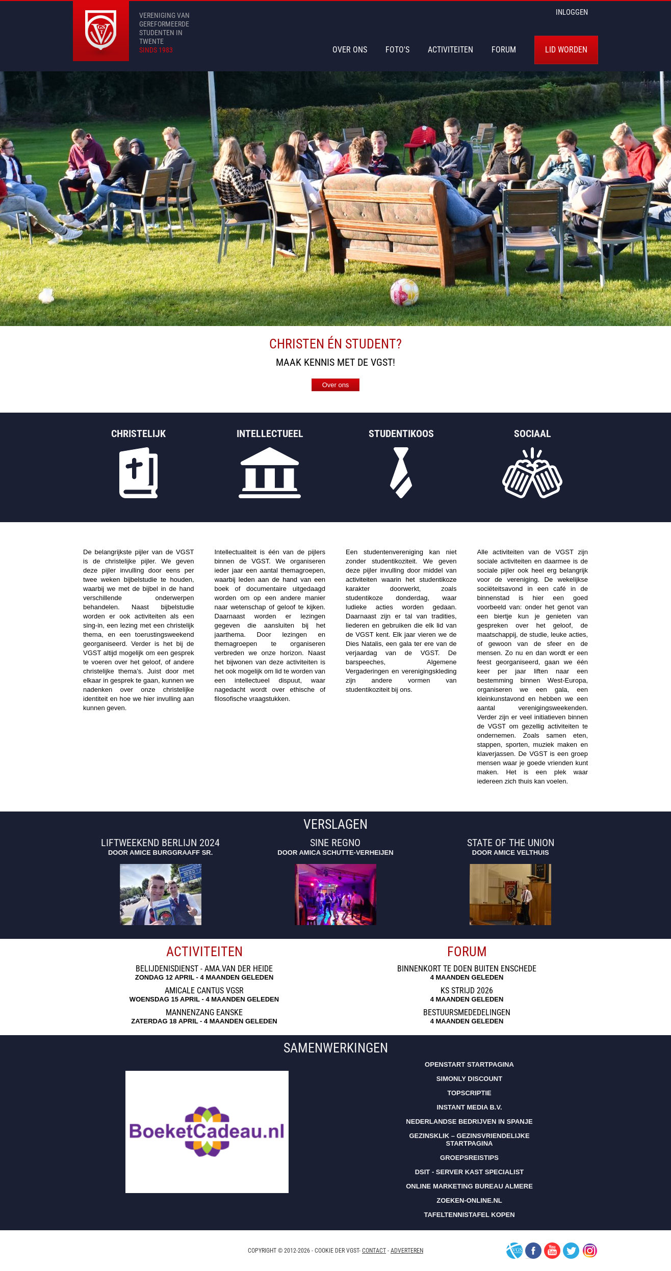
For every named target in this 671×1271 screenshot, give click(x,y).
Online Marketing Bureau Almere (469, 1186)
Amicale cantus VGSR (204, 990)
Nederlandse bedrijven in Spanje (469, 1121)
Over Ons (349, 50)
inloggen (572, 12)
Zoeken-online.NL (469, 1200)
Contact (374, 1250)
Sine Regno (335, 843)
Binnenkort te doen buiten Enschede (466, 968)
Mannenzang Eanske (204, 1012)
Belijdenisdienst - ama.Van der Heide (204, 968)
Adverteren (407, 1250)
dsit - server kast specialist (469, 1172)
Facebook (533, 1250)
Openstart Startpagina (469, 1064)
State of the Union (510, 843)
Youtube (552, 1250)
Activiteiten (450, 50)
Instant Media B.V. (469, 1107)
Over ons (335, 385)
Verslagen (335, 824)
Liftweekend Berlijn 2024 (160, 843)
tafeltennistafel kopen (469, 1215)
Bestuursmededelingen (466, 1012)
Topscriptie (469, 1093)
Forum (504, 50)
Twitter (571, 1250)
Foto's (397, 50)
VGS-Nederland (514, 1250)
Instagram (590, 1250)
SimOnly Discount (469, 1079)
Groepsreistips (469, 1157)
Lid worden (566, 50)
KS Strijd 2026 (467, 990)
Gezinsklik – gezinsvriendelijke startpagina (469, 1139)
